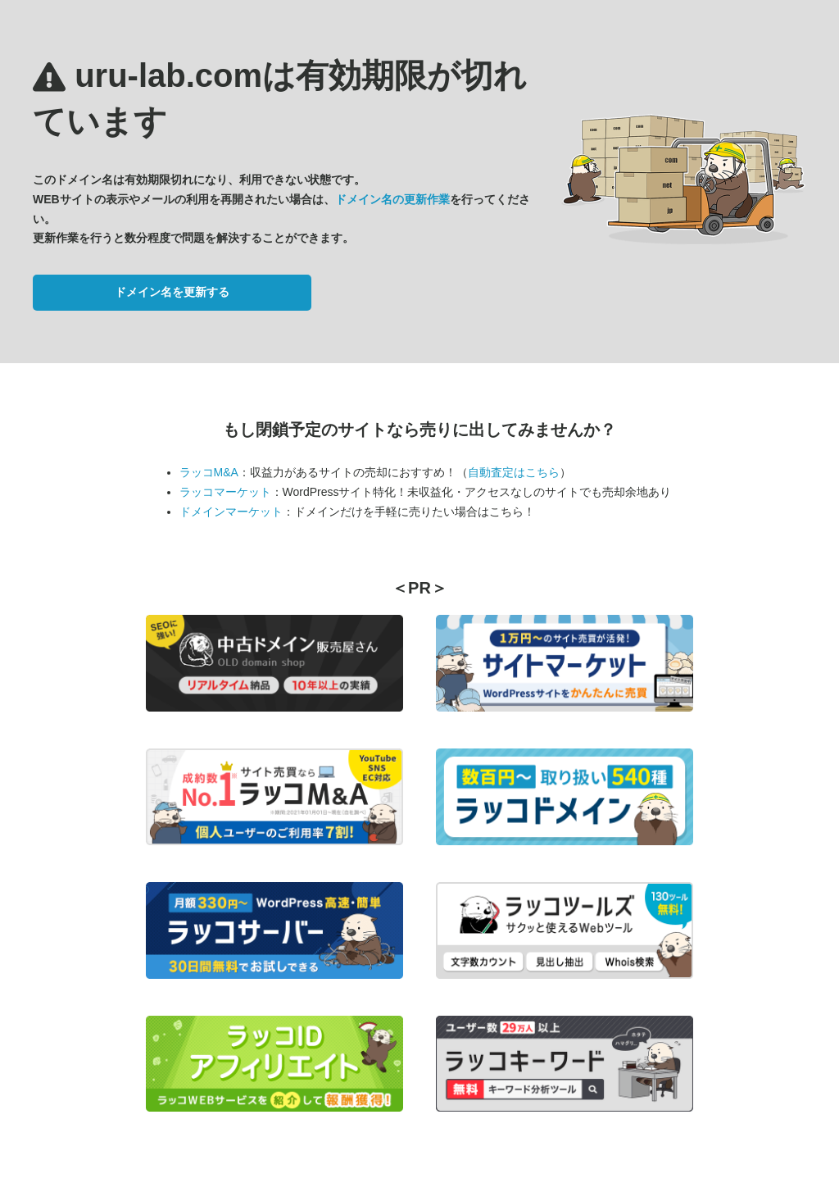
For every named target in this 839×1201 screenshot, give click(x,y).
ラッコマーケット (225, 491)
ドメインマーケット (231, 511)
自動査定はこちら (514, 472)
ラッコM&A (208, 472)
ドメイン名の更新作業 (392, 199)
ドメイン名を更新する (172, 291)
